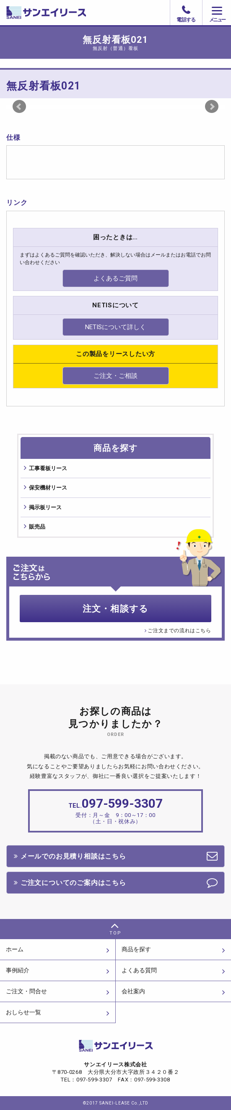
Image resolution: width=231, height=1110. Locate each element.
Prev (19, 106)
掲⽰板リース (45, 507)
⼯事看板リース (48, 468)
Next (211, 106)
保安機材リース (48, 487)
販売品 (37, 527)
